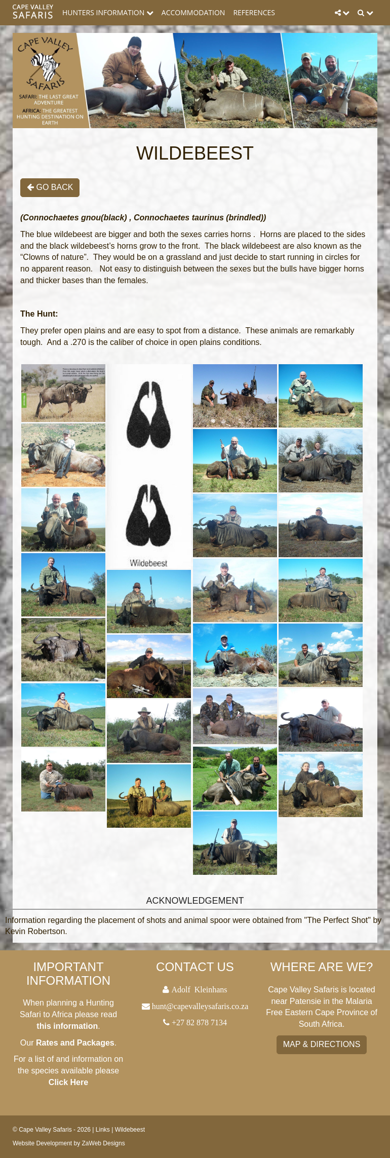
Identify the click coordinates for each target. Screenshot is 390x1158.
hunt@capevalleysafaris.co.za (200, 1006)
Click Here (68, 1082)
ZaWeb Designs (103, 1143)
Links (103, 1129)
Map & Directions (322, 1044)
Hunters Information (107, 12)
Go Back (50, 187)
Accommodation (193, 12)
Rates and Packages (75, 1042)
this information (67, 1026)
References (254, 12)
